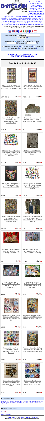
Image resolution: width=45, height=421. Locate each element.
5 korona (31, 402)
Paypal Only (27, 46)
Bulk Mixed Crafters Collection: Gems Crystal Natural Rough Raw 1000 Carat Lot (32, 284)
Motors (14, 417)
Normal (29, 41)
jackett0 (3, 411)
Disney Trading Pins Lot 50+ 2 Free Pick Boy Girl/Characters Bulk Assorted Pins (11, 120)
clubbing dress (21, 401)
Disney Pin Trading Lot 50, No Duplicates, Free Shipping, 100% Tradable (11, 185)
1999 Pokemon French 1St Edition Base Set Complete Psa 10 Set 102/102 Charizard (11, 86)
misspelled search (24, 417)
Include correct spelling (11, 46)
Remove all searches (6, 414)
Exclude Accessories (28, 48)
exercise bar (8, 402)
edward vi (19, 402)
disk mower (25, 402)
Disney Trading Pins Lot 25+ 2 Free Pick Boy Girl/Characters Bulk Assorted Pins (11, 219)
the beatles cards (5, 401)
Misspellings (20, 41)
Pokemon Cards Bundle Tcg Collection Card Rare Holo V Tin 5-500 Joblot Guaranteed (32, 349)
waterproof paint (14, 401)
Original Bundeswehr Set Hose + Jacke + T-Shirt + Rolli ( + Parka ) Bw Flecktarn (32, 119)
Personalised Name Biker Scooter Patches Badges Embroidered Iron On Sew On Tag (11, 383)
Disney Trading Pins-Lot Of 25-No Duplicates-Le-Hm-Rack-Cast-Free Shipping (32, 251)
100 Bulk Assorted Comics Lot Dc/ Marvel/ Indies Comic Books (32, 152)
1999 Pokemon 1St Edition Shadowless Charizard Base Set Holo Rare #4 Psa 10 (32, 86)
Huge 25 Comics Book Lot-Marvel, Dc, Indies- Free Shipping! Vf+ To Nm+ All (11, 251)
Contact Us (34, 417)
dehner (3, 403)
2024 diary (28, 401)
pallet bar (14, 402)
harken (38, 401)
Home (9, 417)
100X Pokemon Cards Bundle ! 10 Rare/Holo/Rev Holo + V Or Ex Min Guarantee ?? (11, 284)
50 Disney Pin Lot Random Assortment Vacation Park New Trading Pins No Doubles (11, 153)
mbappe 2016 (8, 403)
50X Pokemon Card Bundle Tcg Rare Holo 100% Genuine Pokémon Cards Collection (32, 316)
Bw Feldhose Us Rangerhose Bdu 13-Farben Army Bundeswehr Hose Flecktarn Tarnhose (32, 219)
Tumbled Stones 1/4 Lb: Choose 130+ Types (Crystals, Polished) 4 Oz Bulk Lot (11, 350)
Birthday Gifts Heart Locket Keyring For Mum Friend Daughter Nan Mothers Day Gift (11, 317)
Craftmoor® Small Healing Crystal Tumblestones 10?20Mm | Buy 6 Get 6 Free (32, 382)
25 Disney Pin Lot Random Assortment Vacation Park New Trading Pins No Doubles (32, 186)
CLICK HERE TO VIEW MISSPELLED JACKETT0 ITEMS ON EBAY (23, 55)
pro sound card (37, 402)
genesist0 (34, 401)
